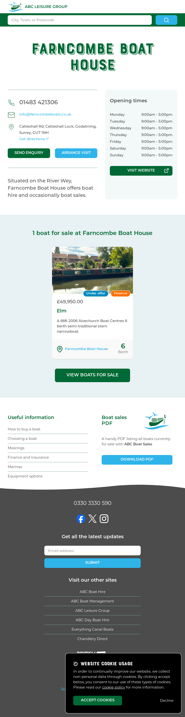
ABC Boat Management (92, 601)
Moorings (16, 448)
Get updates (93, 537)
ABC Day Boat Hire (92, 620)
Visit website (141, 170)
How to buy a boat (24, 429)
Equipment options (25, 476)
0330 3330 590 (93, 503)
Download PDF (137, 460)
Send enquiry (28, 153)
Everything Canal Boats (92, 629)
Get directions (32, 139)
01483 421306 (38, 103)
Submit (92, 563)
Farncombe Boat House (86, 349)
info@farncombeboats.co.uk (45, 115)
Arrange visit (76, 153)
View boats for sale (92, 375)
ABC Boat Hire (93, 591)
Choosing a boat (22, 438)
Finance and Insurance (28, 457)
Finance (120, 293)
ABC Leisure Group (92, 610)
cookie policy (113, 687)
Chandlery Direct (92, 638)
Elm (61, 311)
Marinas (15, 466)
